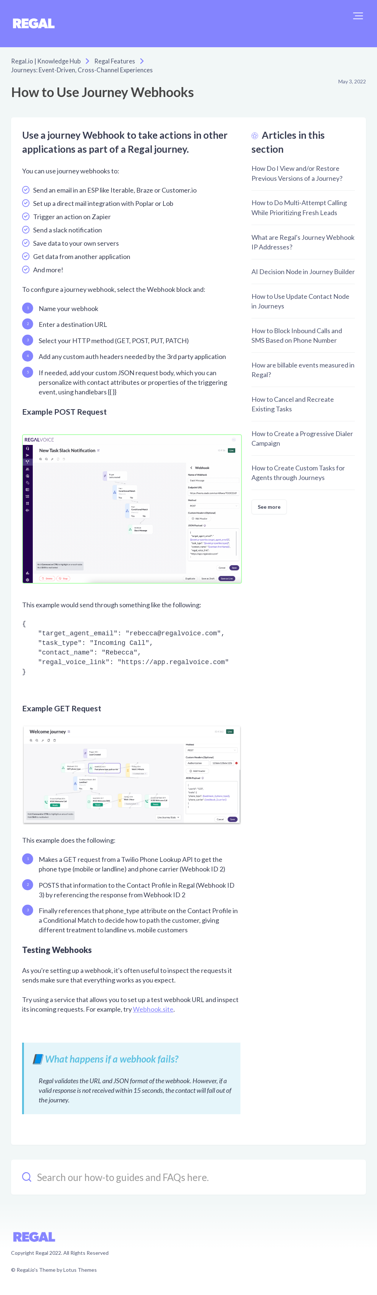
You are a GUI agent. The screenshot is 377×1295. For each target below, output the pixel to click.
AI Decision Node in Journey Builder (303, 271)
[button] (358, 16)
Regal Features (108, 61)
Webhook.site (153, 1008)
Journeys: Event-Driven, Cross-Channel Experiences (76, 69)
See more (269, 506)
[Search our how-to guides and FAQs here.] (188, 1176)
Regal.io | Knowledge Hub (44, 61)
